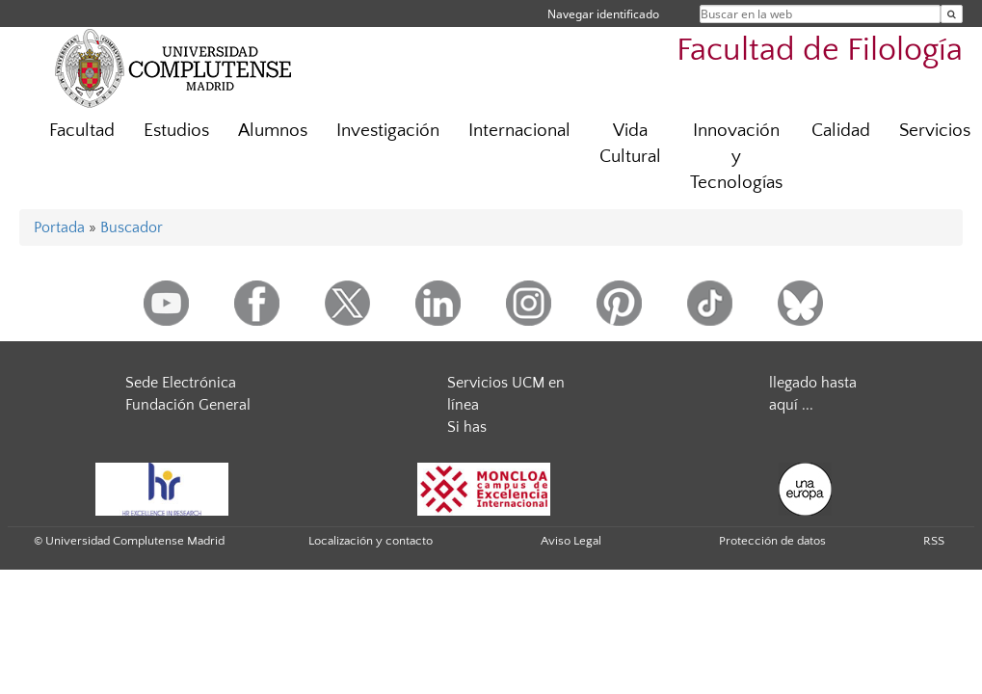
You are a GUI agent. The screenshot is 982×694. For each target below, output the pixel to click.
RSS (933, 540)
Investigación (387, 130)
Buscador (131, 227)
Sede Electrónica (180, 382)
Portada (59, 227)
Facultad (82, 130)
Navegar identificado (603, 14)
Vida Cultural (630, 143)
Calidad (840, 130)
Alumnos (272, 130)
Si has (467, 427)
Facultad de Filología (820, 50)
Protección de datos (772, 540)
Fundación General (188, 405)
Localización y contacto (370, 540)
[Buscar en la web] (952, 14)
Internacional (519, 130)
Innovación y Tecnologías (736, 156)
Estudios (176, 130)
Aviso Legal (571, 540)
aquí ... (791, 405)
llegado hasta (813, 382)
